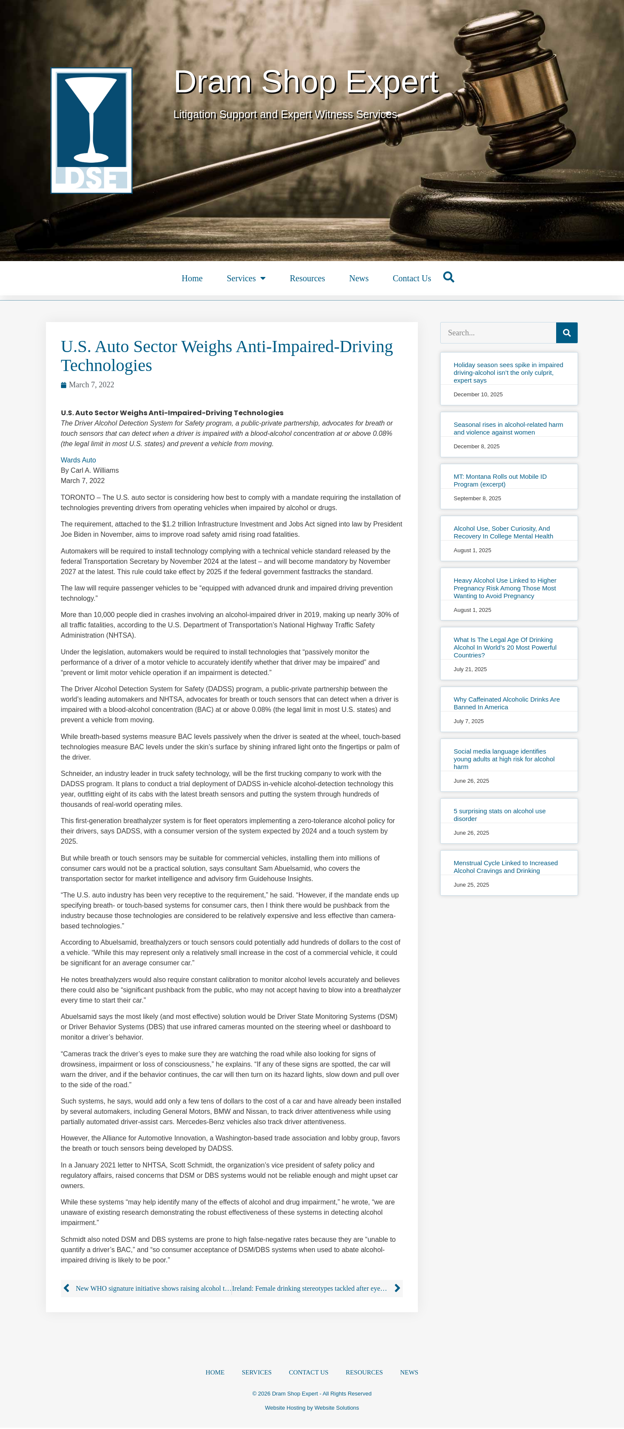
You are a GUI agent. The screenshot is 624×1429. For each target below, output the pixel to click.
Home (192, 278)
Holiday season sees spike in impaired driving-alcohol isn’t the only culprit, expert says (508, 372)
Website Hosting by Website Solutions (312, 1409)
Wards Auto (78, 460)
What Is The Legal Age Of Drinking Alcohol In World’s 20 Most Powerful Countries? (505, 647)
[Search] (567, 332)
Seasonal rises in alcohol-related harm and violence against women (508, 428)
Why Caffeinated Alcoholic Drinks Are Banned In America (507, 703)
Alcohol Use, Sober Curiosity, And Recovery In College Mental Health (503, 532)
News (359, 278)
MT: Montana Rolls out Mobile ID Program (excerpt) (500, 480)
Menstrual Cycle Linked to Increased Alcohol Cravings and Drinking (506, 866)
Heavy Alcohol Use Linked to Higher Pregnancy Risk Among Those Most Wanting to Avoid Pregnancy (505, 588)
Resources (307, 278)
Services (246, 278)
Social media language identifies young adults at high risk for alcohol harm (504, 759)
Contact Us (412, 278)
